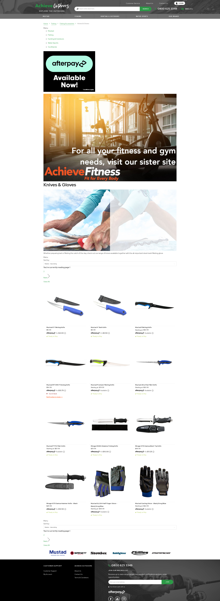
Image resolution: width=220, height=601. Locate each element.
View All (46, 281)
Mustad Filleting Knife (143, 327)
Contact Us (163, 3)
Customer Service (133, 3)
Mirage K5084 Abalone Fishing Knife (104, 446)
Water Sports (142, 16)
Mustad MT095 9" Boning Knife (58, 385)
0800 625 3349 (167, 8)
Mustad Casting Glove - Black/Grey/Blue (150, 503)
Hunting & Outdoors (110, 16)
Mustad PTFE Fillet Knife (55, 446)
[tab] (54, 31)
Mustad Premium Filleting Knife (102, 385)
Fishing (78, 16)
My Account (47, 574)
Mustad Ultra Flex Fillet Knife (146, 385)
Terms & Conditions (81, 578)
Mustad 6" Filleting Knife (55, 327)
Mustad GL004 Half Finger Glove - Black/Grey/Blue (104, 504)
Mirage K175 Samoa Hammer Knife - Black (62, 503)
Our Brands (174, 16)
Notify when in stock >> (54, 397)
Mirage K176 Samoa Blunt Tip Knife (148, 446)
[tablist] (51, 31)
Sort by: (46, 260)
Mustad (46, 16)
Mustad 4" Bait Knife (98, 327)
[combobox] (112, 9)
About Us (149, 3)
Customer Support (50, 571)
